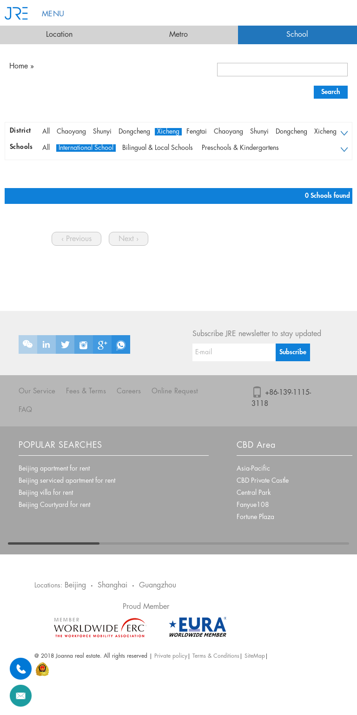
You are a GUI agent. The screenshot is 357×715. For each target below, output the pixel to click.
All (46, 131)
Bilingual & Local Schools (157, 148)
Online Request (175, 391)
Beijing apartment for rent (54, 468)
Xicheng (168, 131)
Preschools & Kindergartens (240, 148)
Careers (129, 391)
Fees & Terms (86, 391)
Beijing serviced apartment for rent (67, 481)
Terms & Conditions (215, 656)
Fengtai (196, 131)
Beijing (75, 585)
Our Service (37, 391)
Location (59, 35)
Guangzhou (157, 585)
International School (86, 148)
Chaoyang (71, 131)
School (297, 35)
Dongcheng (134, 131)
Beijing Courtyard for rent (54, 505)
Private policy (170, 656)
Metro (178, 35)
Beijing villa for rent (46, 493)
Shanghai (112, 585)
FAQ (25, 410)
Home (18, 66)
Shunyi (102, 131)
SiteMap (255, 656)
